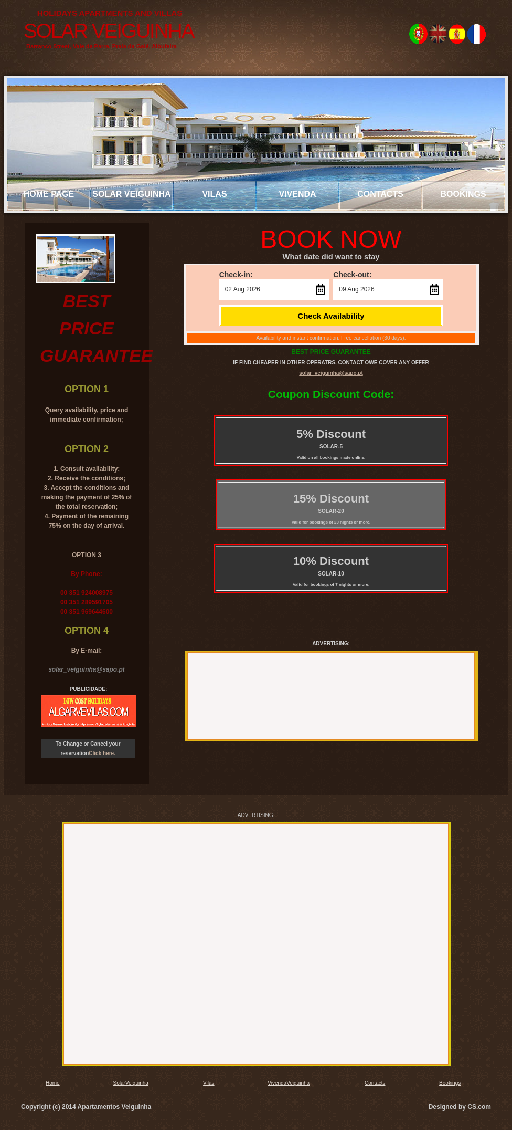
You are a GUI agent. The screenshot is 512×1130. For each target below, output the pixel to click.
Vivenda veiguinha (297, 200)
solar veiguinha (131, 194)
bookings (463, 194)
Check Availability (330, 315)
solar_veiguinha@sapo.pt (330, 373)
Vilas (214, 194)
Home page (49, 194)
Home (53, 1083)
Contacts (380, 194)
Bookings (450, 1083)
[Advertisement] (329, 694)
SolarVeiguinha (130, 1083)
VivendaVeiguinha (289, 1083)
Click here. (102, 753)
